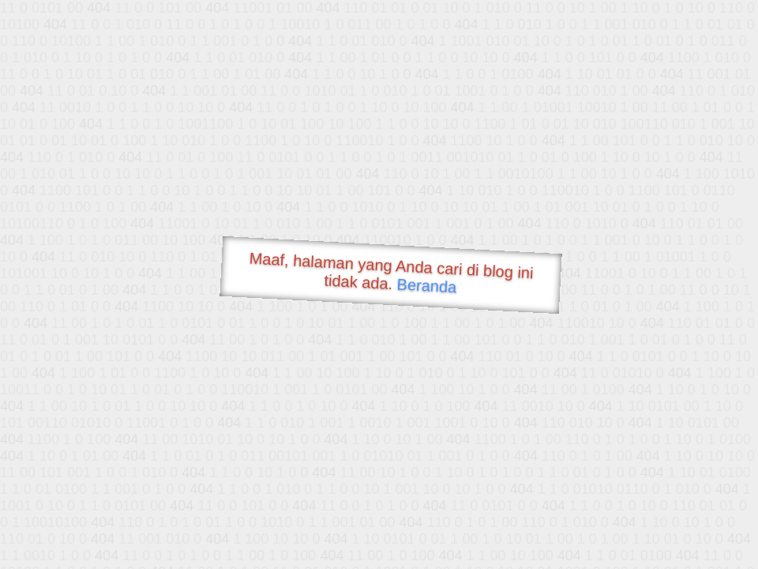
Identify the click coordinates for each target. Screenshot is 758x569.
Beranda (426, 285)
